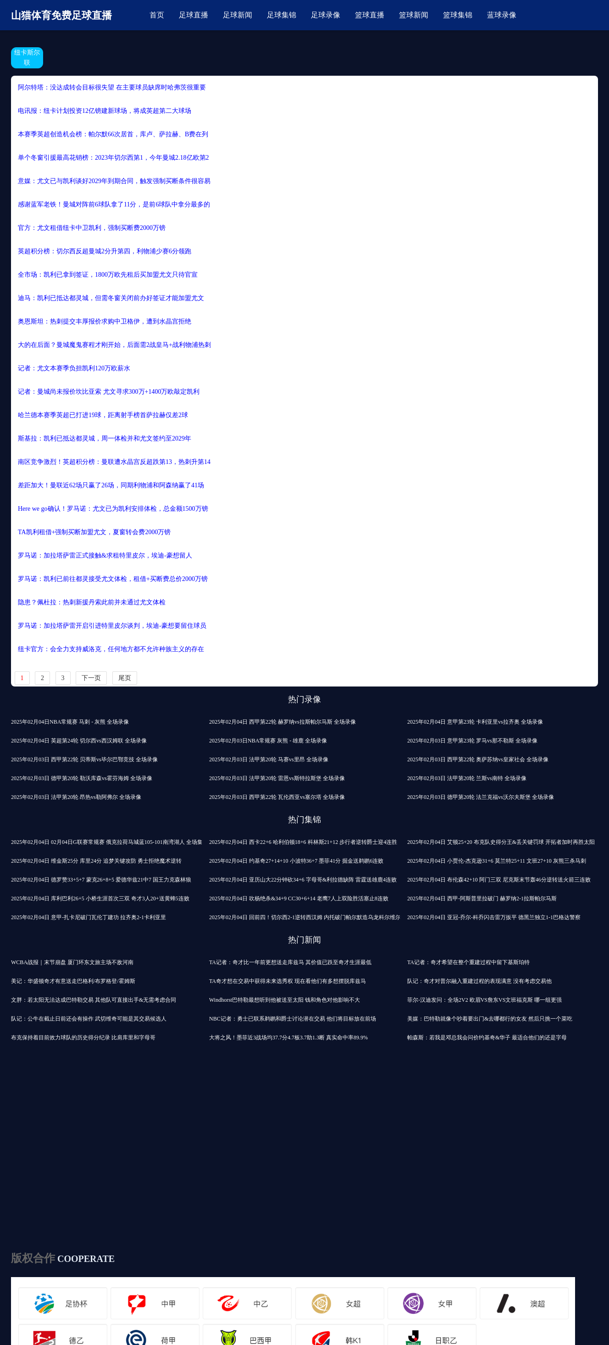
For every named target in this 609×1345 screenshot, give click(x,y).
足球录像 (325, 15)
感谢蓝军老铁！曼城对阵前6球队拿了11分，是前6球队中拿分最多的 (114, 204)
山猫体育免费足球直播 (61, 15)
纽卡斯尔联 (27, 57)
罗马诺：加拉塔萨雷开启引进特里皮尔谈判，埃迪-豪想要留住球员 (112, 625)
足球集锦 (281, 15)
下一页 (91, 678)
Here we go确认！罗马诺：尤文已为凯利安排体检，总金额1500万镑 (113, 508)
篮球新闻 (413, 15)
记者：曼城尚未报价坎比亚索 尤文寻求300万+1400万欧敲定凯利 (108, 391)
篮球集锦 (457, 15)
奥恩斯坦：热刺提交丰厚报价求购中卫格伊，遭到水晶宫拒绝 (104, 321)
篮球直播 (369, 15)
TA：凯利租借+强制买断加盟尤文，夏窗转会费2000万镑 (94, 532)
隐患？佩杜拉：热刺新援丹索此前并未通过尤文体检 (92, 602)
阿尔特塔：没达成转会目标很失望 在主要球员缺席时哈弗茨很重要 (112, 87)
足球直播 (193, 15)
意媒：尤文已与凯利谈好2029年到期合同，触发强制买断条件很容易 (114, 181)
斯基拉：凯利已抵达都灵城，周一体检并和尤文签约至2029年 (104, 438)
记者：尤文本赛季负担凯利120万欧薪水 (74, 368)
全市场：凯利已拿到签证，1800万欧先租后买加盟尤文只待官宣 (108, 274)
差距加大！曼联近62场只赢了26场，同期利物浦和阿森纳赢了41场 (111, 485)
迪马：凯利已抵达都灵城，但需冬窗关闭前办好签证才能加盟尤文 (111, 298)
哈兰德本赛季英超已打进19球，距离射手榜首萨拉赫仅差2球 (103, 415)
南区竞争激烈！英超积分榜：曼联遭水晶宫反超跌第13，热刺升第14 (114, 461)
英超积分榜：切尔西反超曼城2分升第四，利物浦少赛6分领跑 (104, 251)
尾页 (124, 678)
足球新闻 (237, 15)
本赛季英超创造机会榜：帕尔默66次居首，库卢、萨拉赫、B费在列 (113, 134)
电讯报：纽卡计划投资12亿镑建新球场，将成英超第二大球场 (104, 110)
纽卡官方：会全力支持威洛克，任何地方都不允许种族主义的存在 (111, 649)
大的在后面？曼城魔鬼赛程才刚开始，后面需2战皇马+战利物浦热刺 (114, 344)
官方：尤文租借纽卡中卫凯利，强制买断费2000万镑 (92, 227)
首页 (156, 15)
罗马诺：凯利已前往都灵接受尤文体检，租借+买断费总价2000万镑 (113, 578)
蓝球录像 (501, 15)
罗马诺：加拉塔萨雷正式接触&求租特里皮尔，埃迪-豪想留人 (105, 555)
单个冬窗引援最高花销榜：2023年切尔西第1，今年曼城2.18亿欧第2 (113, 157)
